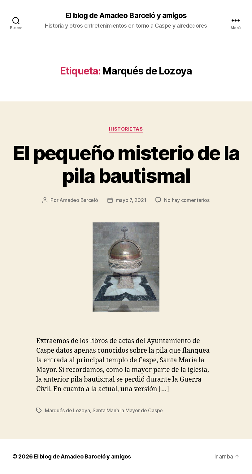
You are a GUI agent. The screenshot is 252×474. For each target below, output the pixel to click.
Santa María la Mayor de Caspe (128, 410)
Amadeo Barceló (78, 200)
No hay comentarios (186, 200)
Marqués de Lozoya (67, 410)
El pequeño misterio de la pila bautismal (126, 164)
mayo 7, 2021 (131, 200)
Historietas (126, 129)
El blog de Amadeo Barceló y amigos (125, 15)
